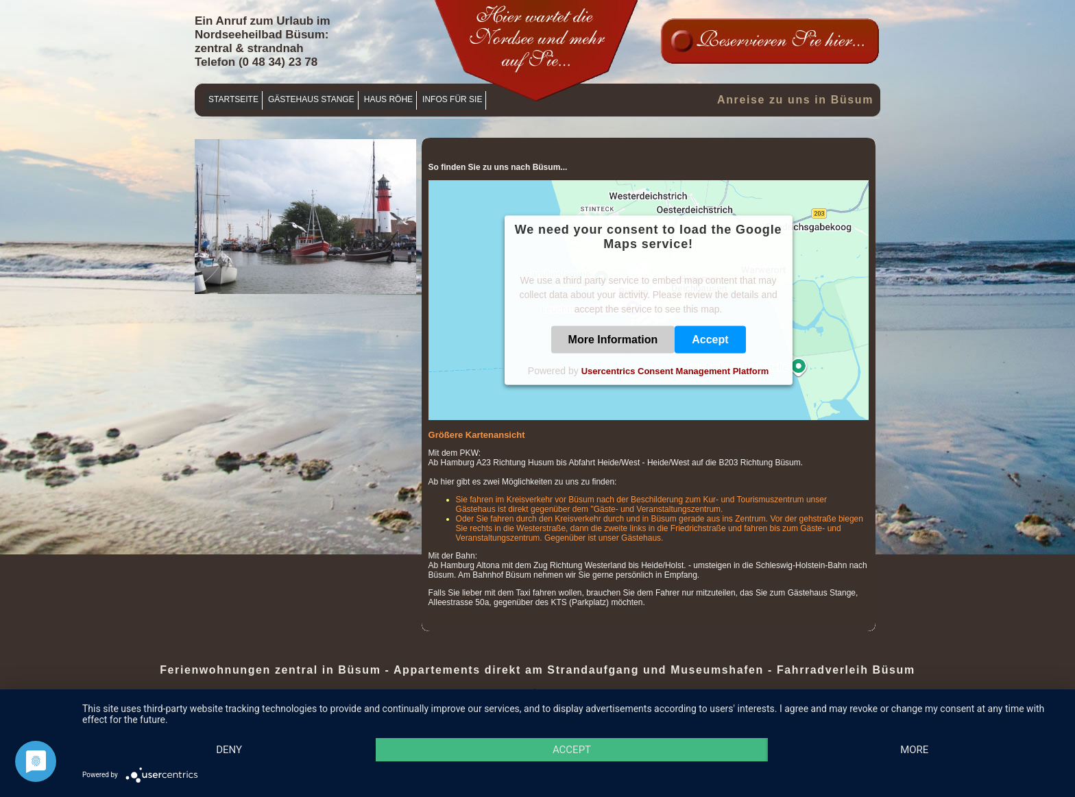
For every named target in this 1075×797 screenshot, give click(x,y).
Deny (229, 750)
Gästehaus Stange (311, 99)
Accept (710, 339)
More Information (613, 339)
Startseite (233, 99)
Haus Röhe (388, 99)
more (914, 750)
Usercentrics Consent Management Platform (675, 371)
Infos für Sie (452, 99)
